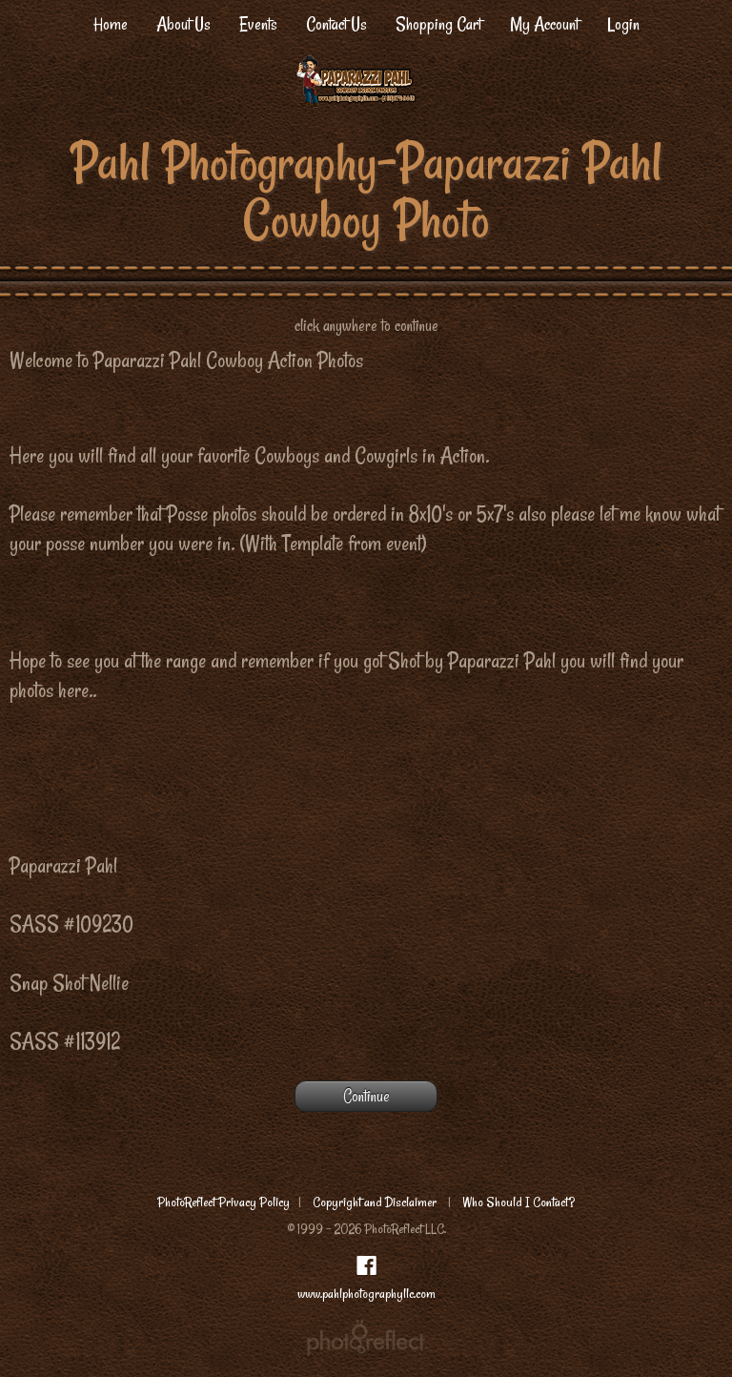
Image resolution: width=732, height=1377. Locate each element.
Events (258, 23)
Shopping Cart (438, 23)
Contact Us (336, 23)
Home (110, 23)
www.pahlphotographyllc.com (366, 1294)
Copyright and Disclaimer (376, 1202)
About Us (183, 23)
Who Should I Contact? (518, 1202)
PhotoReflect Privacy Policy (223, 1202)
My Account (544, 23)
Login (623, 23)
